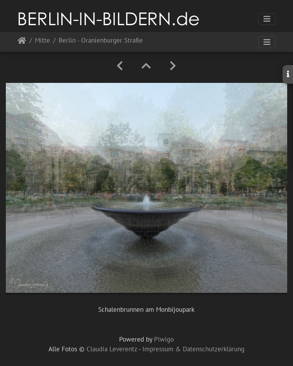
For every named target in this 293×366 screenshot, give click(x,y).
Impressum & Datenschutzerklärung (193, 349)
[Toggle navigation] (267, 19)
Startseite (21, 42)
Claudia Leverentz (112, 349)
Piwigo (164, 339)
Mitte (42, 41)
